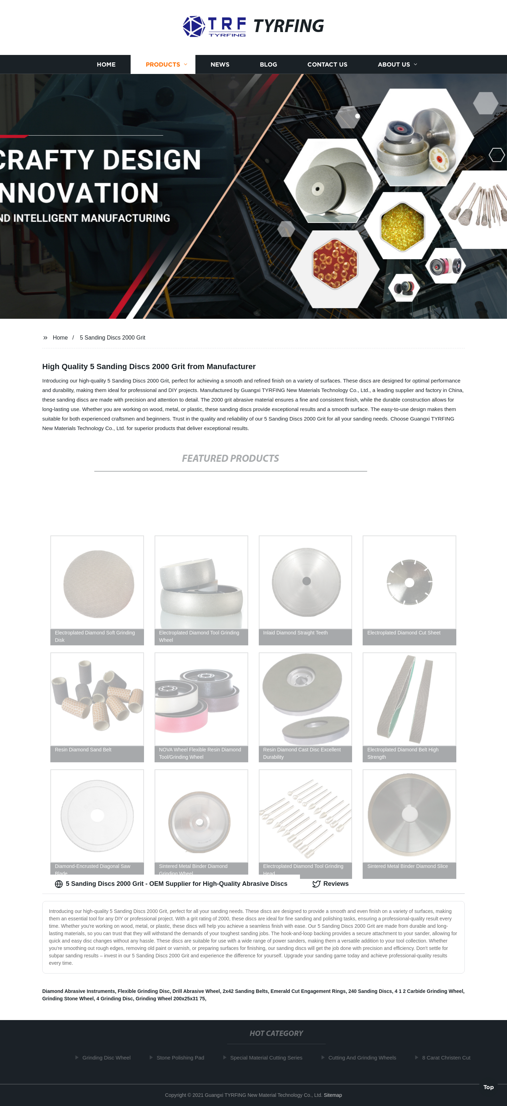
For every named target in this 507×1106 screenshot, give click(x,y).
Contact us (327, 67)
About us (394, 67)
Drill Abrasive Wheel (196, 991)
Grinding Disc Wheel (108, 1058)
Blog (268, 67)
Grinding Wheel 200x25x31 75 (170, 998)
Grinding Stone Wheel (68, 998)
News (220, 67)
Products (163, 67)
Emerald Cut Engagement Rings (308, 991)
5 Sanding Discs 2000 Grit (112, 338)
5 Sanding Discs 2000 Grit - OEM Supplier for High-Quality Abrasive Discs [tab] (171, 884)
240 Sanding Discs (370, 991)
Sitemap (333, 1095)
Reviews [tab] (330, 884)
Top (488, 1085)
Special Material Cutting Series (268, 1058)
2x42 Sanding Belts (245, 991)
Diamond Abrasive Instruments (78, 991)
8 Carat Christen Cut (448, 1058)
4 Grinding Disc (114, 998)
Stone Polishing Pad (182, 1058)
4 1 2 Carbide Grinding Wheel (429, 991)
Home (106, 67)
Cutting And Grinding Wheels (364, 1058)
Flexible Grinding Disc (144, 991)
